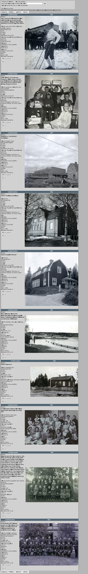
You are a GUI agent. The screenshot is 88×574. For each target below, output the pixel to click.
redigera (27, 71)
